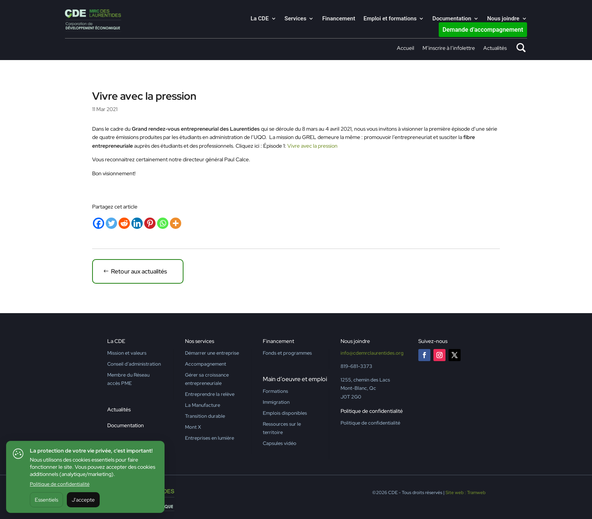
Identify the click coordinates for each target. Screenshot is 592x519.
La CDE (260, 19)
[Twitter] (111, 223)
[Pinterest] (150, 223)
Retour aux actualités (139, 271)
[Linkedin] (137, 223)
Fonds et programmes (287, 353)
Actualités (495, 48)
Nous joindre (503, 19)
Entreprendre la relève (209, 394)
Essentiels (46, 499)
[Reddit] (124, 223)
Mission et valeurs (126, 353)
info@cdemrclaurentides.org (372, 353)
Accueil (405, 48)
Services (296, 19)
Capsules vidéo (279, 443)
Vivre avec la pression (312, 145)
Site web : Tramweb (466, 493)
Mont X (193, 427)
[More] (175, 223)
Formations (275, 391)
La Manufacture (202, 405)
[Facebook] (98, 223)
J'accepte (83, 499)
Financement (338, 19)
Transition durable (205, 416)
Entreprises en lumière (209, 438)
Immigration (276, 402)
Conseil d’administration (134, 364)
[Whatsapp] (162, 223)
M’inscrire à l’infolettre (448, 48)
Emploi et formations (390, 19)
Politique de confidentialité (59, 484)
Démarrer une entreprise (212, 353)
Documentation (451, 19)
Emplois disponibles (285, 413)
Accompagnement (205, 364)
